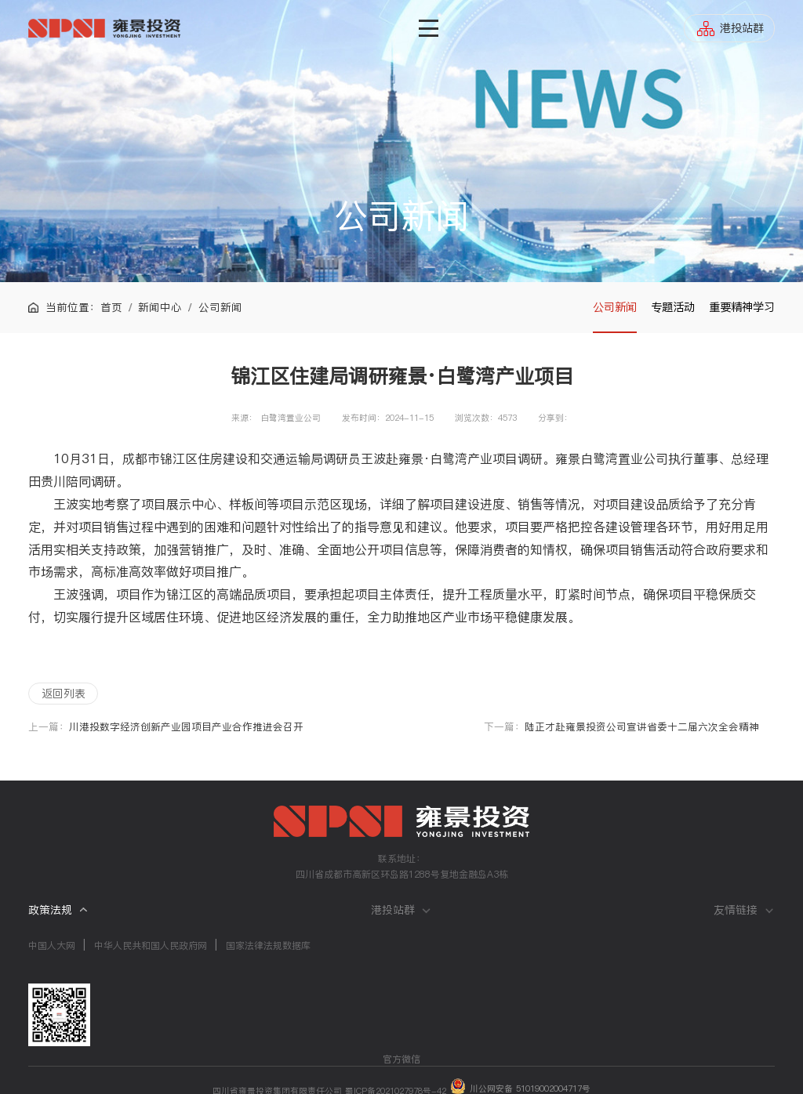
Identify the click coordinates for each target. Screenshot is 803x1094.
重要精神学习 (742, 307)
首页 (111, 307)
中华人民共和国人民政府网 (150, 945)
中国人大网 (51, 945)
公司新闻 (615, 307)
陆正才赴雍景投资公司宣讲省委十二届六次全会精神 (642, 727)
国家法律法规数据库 (268, 945)
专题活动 (673, 307)
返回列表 (63, 693)
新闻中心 (160, 307)
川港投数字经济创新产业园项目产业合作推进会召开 (186, 727)
